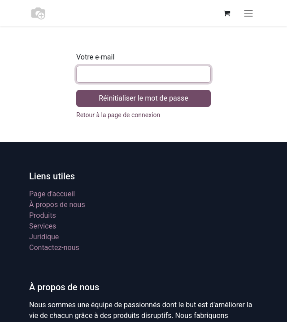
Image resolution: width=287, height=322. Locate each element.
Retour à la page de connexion (118, 115)
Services (42, 226)
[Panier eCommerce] (226, 13)
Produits (42, 215)
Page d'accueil (52, 194)
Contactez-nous (54, 247)
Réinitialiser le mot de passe (143, 98)
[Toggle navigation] (248, 13)
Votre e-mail (95, 57)
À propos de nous (57, 204)
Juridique (44, 237)
